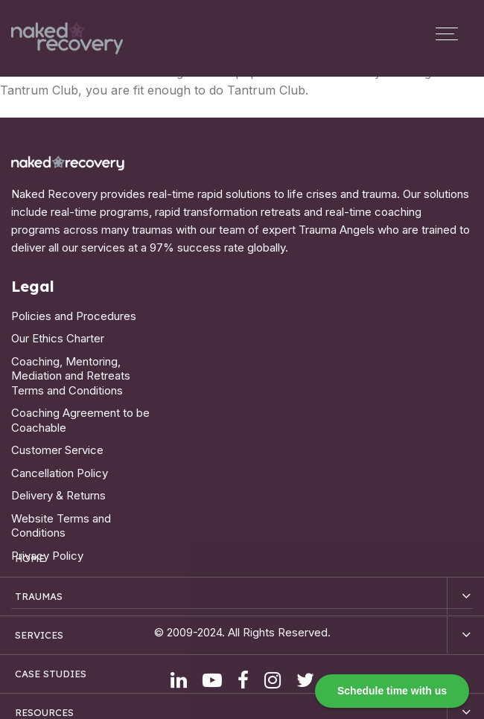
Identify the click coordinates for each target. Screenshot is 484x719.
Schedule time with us (392, 691)
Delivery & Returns (58, 495)
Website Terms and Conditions (61, 525)
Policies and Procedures (73, 316)
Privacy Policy (47, 556)
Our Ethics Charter (57, 338)
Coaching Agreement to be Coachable (80, 420)
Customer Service (57, 450)
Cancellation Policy (59, 473)
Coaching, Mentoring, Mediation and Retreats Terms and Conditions (70, 375)
